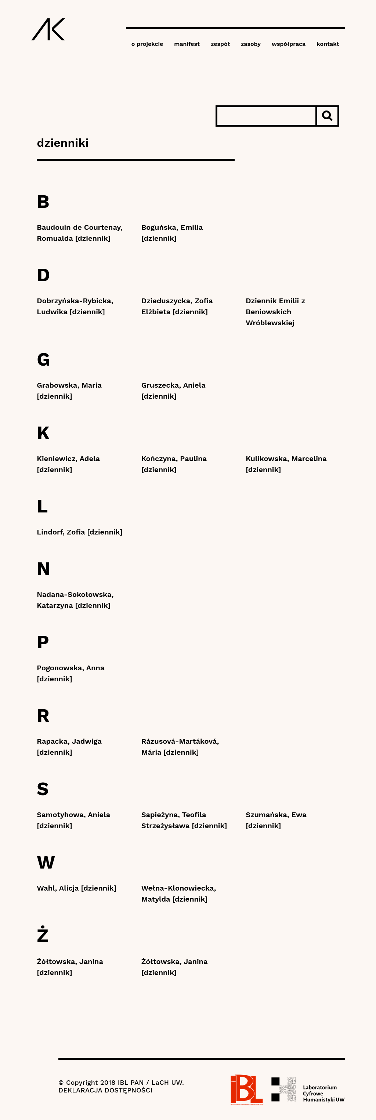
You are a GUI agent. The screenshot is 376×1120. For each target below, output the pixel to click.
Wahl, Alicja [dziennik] (76, 888)
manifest (187, 43)
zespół (220, 43)
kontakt (328, 43)
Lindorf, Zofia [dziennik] (79, 532)
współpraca (289, 43)
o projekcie (147, 43)
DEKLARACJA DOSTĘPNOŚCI (105, 1090)
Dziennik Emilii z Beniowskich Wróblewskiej (275, 311)
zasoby (251, 43)
